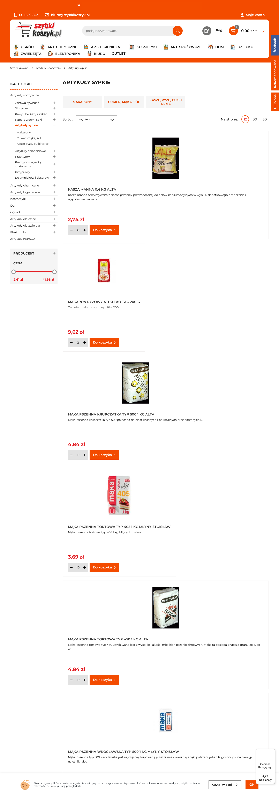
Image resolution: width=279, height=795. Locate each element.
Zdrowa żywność (36, 102)
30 (255, 119)
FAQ (13, 752)
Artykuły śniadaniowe (36, 151)
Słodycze (36, 108)
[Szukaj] (178, 31)
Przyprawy (36, 172)
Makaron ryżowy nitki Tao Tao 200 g (164, 188)
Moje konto (255, 15)
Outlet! (119, 54)
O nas (15, 719)
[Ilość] (78, 230)
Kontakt (101, 719)
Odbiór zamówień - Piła (29, 741)
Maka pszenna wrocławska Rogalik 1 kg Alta (165, 522)
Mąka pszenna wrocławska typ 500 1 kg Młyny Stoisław (235, 299)
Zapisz (244, 719)
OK (252, 785)
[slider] (13, 271)
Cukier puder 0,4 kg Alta (162, 412)
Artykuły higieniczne (34, 192)
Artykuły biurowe (22, 239)
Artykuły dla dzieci (34, 219)
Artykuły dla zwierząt (34, 225)
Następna (206, 586)
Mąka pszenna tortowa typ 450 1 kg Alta (165, 299)
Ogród (34, 212)
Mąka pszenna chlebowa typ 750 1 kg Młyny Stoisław (235, 522)
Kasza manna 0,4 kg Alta (92, 189)
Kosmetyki (34, 199)
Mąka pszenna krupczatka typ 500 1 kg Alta (234, 188)
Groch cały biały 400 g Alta (235, 412)
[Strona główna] (19, 67)
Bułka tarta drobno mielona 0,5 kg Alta (88, 411)
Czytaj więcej (225, 785)
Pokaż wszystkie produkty (243, 586)
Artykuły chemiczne (34, 185)
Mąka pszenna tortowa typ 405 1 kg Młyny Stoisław (95, 299)
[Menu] (272, 751)
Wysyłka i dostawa (25, 735)
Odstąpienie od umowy (29, 747)
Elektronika (34, 232)
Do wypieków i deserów (36, 177)
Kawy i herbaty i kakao (36, 114)
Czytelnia (102, 730)
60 (265, 119)
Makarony (24, 132)
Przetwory (36, 156)
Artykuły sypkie (36, 125)
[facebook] (138, 770)
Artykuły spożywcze (34, 95)
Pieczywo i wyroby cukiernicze (36, 164)
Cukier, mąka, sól (29, 138)
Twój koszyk (104, 724)
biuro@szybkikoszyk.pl (67, 15)
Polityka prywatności (27, 730)
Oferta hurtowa (219, 529)
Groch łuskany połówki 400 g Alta (92, 522)
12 (245, 119)
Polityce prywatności (206, 754)
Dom (34, 205)
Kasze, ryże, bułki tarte (32, 144)
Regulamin (19, 724)
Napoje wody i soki (36, 119)
